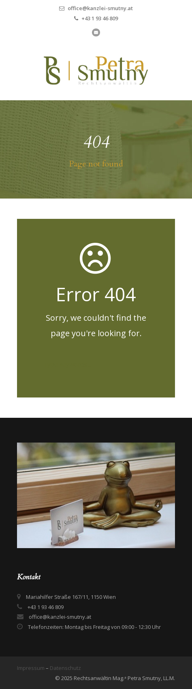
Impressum (31, 668)
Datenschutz (65, 668)
